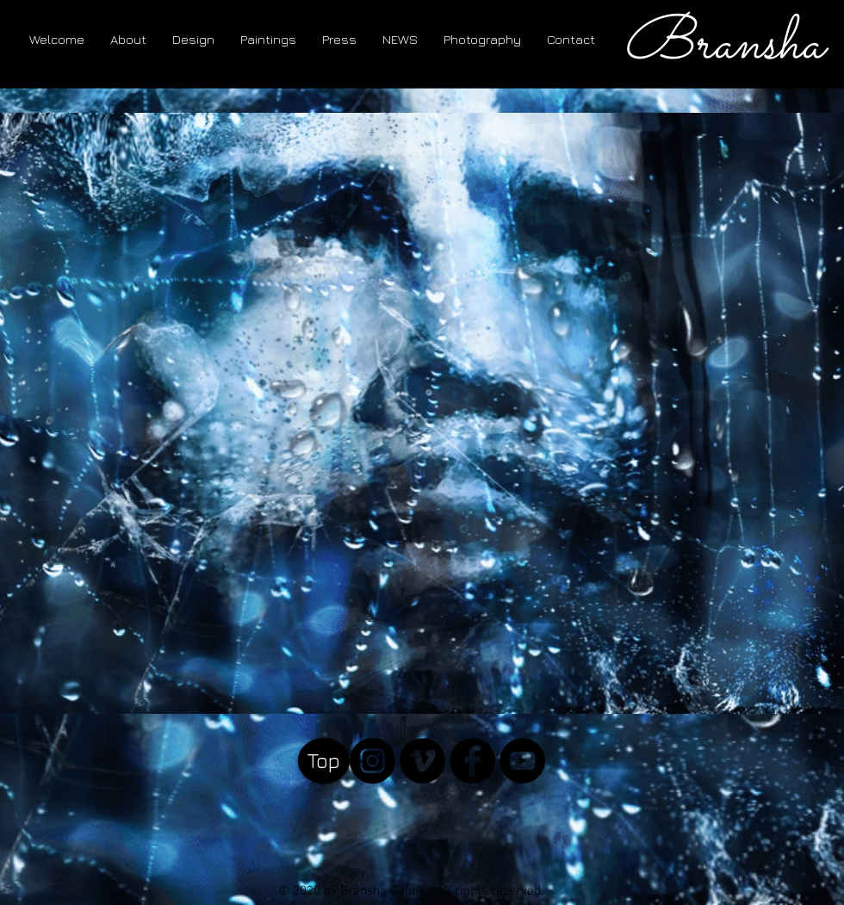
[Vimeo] (422, 761)
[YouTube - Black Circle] (522, 761)
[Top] (324, 761)
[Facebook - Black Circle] (472, 761)
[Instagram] (372, 761)
